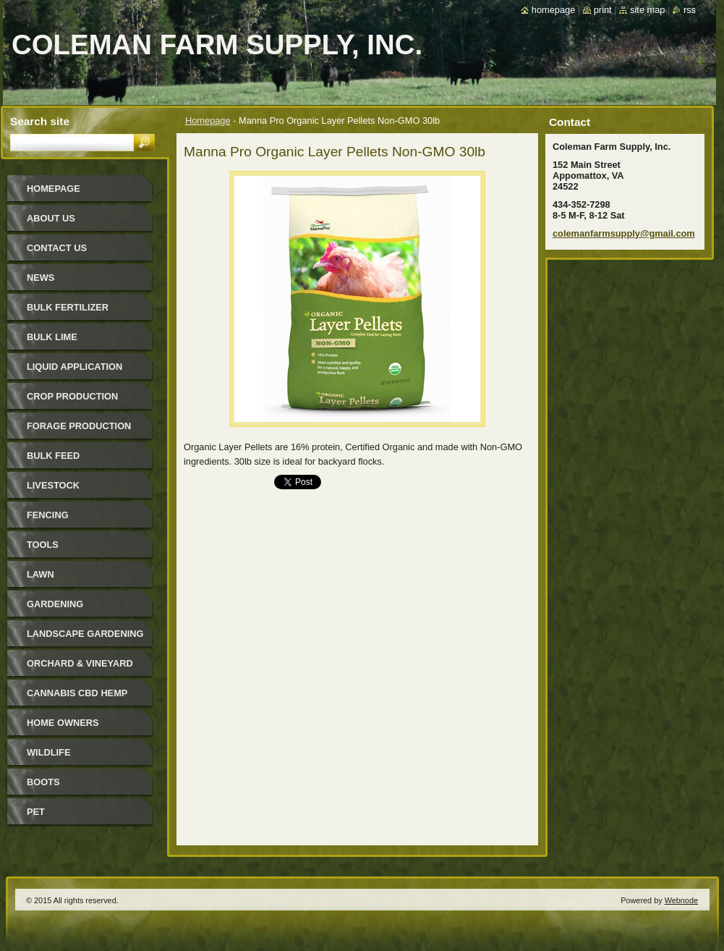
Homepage (208, 120)
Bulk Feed (53, 455)
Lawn (40, 574)
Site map (647, 9)
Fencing (48, 515)
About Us (51, 218)
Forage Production (79, 425)
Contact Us (57, 247)
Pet (36, 811)
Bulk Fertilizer (67, 307)
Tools (43, 544)
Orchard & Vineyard (80, 663)
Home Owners (63, 722)
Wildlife (48, 752)
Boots (43, 782)
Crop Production (72, 396)
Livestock (53, 485)
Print (603, 9)
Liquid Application (74, 366)
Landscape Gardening (85, 633)
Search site (39, 121)
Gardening (55, 604)
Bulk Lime (52, 336)
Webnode (681, 900)
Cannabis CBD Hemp (77, 693)
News (40, 277)
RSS (689, 9)
